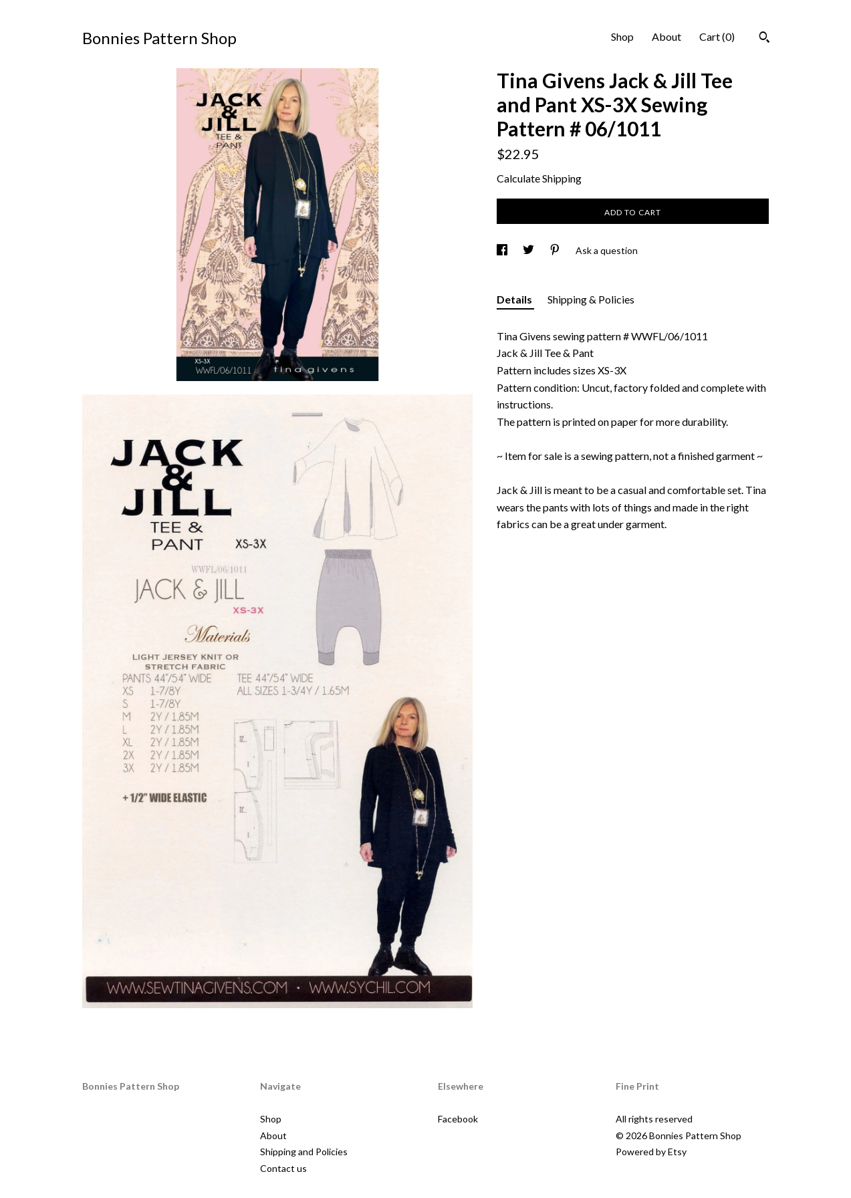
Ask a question (607, 250)
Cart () (717, 36)
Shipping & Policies (591, 299)
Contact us (283, 1168)
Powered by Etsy (651, 1151)
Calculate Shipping (539, 178)
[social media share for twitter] (529, 250)
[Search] (764, 38)
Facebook (458, 1118)
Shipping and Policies (304, 1151)
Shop (622, 36)
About (666, 36)
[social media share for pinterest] (556, 250)
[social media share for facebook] (503, 250)
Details (515, 299)
